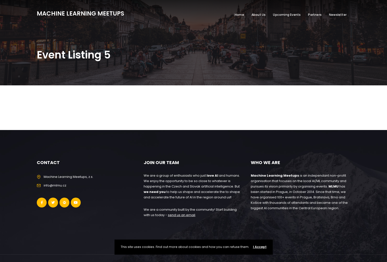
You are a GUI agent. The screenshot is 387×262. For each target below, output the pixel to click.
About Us (259, 15)
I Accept (260, 247)
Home (239, 15)
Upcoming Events (287, 15)
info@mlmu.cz (55, 185)
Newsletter (338, 15)
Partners (315, 15)
